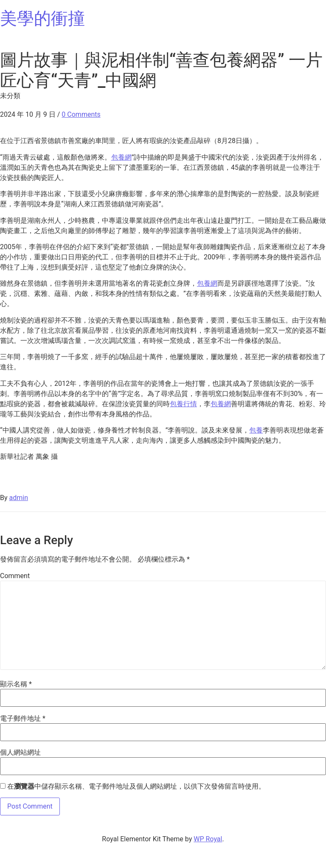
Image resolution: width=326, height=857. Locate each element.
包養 (256, 430)
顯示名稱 (16, 684)
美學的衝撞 (42, 18)
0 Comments (81, 114)
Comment (15, 576)
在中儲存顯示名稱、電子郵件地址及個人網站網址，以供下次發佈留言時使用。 (136, 786)
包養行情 (183, 404)
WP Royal (208, 839)
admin (18, 498)
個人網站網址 (20, 752)
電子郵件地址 (22, 718)
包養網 (121, 157)
